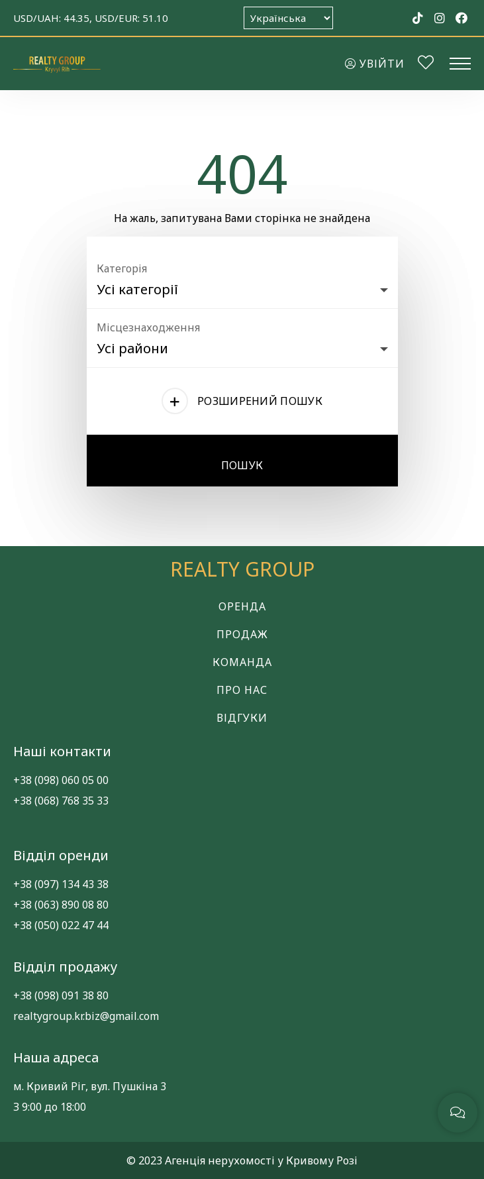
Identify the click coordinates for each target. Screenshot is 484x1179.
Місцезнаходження (148, 327)
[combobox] (242, 286)
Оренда (242, 606)
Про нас (242, 690)
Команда (242, 662)
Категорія (122, 268)
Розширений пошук (259, 401)
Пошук (242, 465)
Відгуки (242, 717)
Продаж (242, 634)
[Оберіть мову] (288, 18)
